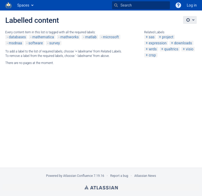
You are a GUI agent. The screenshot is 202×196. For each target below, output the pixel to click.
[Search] (116, 5)
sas (151, 37)
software (35, 43)
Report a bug (119, 176)
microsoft (111, 37)
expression (157, 43)
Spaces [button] (23, 5)
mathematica (43, 37)
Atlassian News (145, 176)
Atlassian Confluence (78, 176)
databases (17, 37)
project (167, 37)
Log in (192, 5)
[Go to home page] (9, 5)
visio (190, 49)
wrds (152, 49)
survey (54, 43)
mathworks (69, 37)
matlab (91, 37)
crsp (152, 55)
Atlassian (101, 187)
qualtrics (171, 49)
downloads (183, 43)
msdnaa (15, 43)
